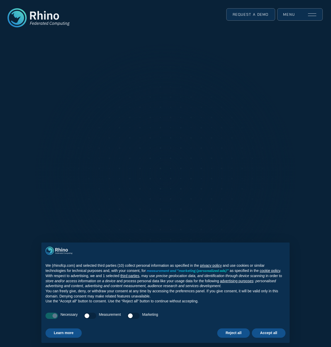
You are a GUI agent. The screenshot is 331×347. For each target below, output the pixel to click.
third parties (129, 276)
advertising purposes (236, 281)
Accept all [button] (268, 333)
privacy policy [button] (211, 265)
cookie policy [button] (270, 271)
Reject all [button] (233, 333)
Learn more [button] (63, 333)
